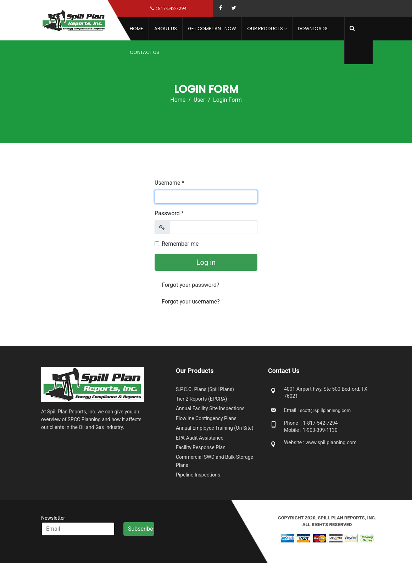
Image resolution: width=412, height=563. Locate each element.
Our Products (265, 28)
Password (169, 213)
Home (136, 28)
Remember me (180, 243)
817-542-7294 (172, 8)
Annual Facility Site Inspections (210, 408)
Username (169, 182)
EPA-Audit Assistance (199, 438)
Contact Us (144, 52)
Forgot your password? (190, 285)
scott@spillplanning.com (325, 410)
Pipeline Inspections (198, 475)
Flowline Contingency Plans (206, 418)
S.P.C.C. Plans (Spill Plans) (205, 389)
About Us (165, 28)
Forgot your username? (191, 301)
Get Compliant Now (212, 28)
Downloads (313, 28)
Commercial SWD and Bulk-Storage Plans (214, 461)
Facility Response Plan (201, 447)
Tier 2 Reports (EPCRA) (201, 399)
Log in (206, 262)
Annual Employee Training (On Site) (215, 428)
